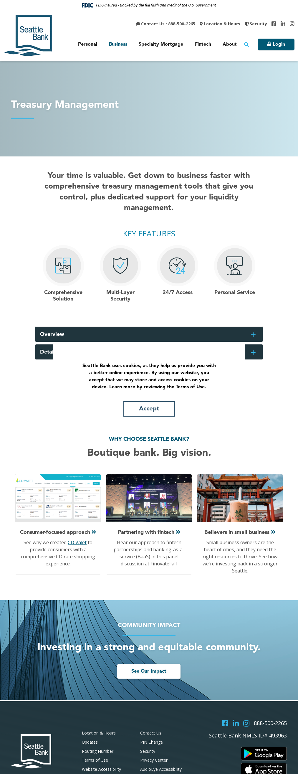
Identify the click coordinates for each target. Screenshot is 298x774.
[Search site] (246, 44)
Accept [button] (149, 409)
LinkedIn (283, 23)
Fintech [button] (203, 44)
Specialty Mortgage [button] (161, 44)
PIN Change (151, 742)
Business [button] (118, 44)
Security (258, 24)
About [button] (230, 44)
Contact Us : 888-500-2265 (168, 24)
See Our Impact (148, 671)
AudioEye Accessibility (161, 769)
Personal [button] (87, 44)
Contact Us (150, 733)
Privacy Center (154, 760)
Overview (52, 334)
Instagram (292, 23)
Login (279, 44)
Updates (90, 742)
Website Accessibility (101, 769)
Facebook (273, 23)
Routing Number (97, 751)
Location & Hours (222, 24)
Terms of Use (95, 760)
